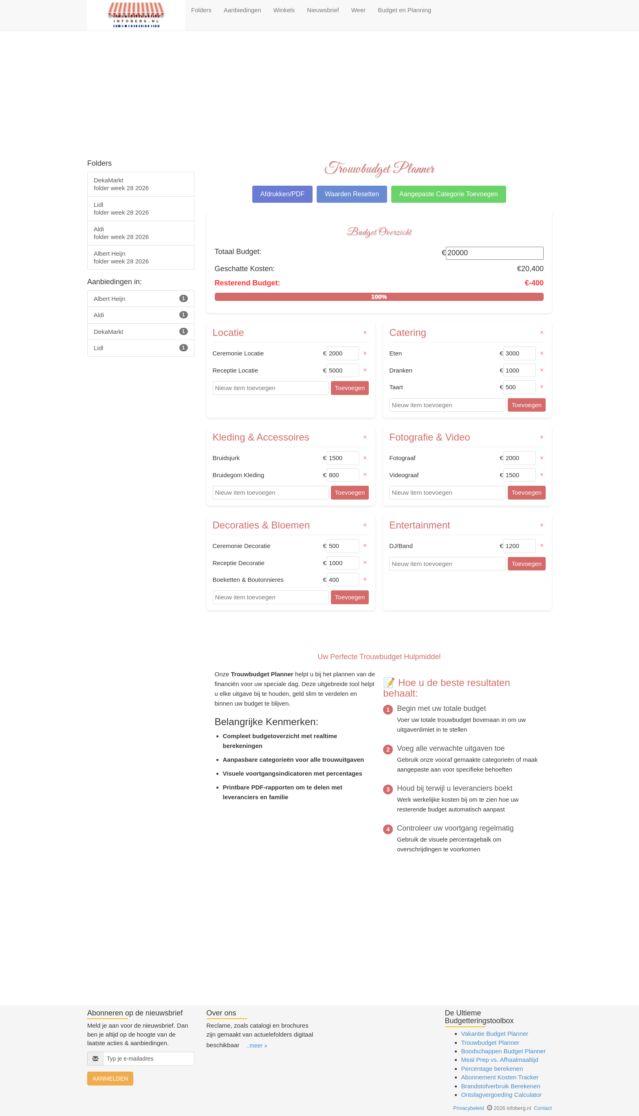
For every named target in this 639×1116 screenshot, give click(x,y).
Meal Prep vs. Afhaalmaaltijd (499, 1059)
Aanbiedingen (242, 10)
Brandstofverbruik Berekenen (500, 1086)
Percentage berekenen (492, 1068)
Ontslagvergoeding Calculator (501, 1094)
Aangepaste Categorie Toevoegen (448, 194)
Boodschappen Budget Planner (503, 1051)
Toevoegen (350, 387)
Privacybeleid (468, 1108)
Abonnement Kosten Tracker (500, 1077)
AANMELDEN (110, 1078)
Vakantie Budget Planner (495, 1033)
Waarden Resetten (352, 194)
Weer (358, 10)
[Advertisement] (319, 96)
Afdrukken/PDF (282, 194)
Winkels (284, 10)
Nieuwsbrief (323, 10)
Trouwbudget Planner (490, 1042)
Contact (543, 1108)
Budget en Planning (404, 10)
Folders (201, 10)
